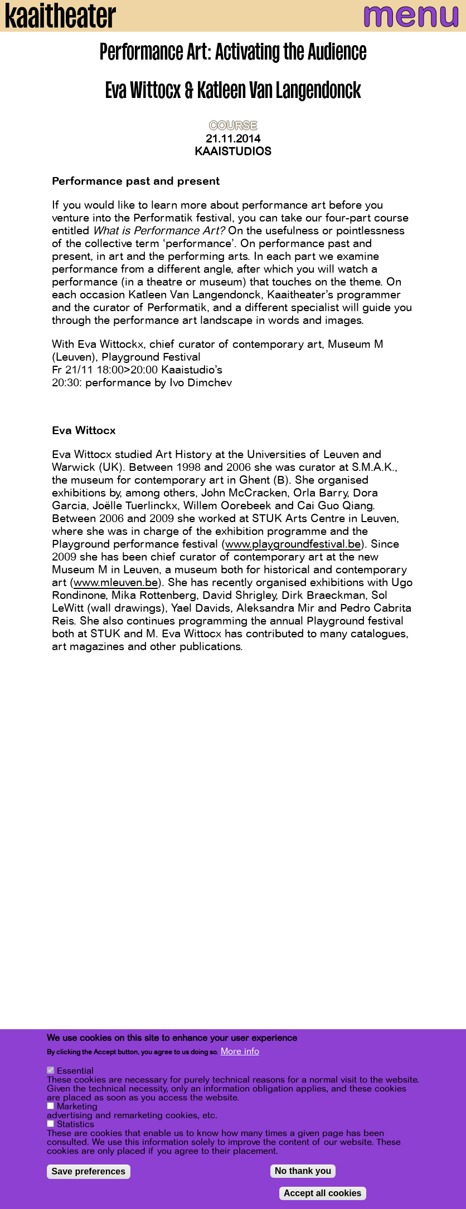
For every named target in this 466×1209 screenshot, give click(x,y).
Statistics (75, 1126)
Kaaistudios (233, 152)
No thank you (303, 1173)
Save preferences (89, 1173)
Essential (75, 1073)
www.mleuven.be (116, 582)
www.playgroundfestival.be (293, 544)
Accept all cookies (323, 1195)
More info (240, 1053)
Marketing (77, 1108)
